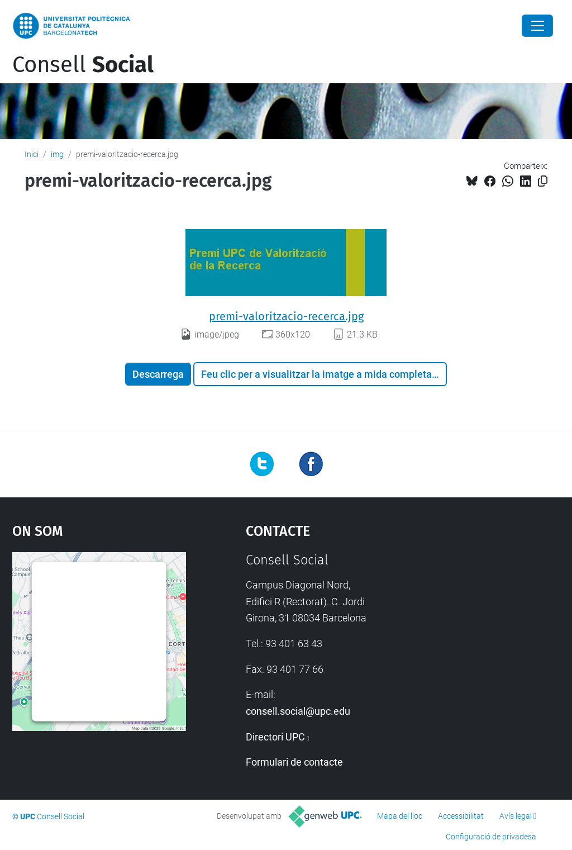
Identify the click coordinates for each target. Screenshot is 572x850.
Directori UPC (275, 737)
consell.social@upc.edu (298, 711)
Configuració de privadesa (491, 836)
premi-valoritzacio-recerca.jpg (286, 316)
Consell (83, 64)
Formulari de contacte (294, 762)
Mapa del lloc (399, 815)
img (57, 154)
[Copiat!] (542, 181)
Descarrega (158, 374)
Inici (32, 154)
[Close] (537, 26)
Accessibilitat (461, 815)
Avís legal (515, 815)
